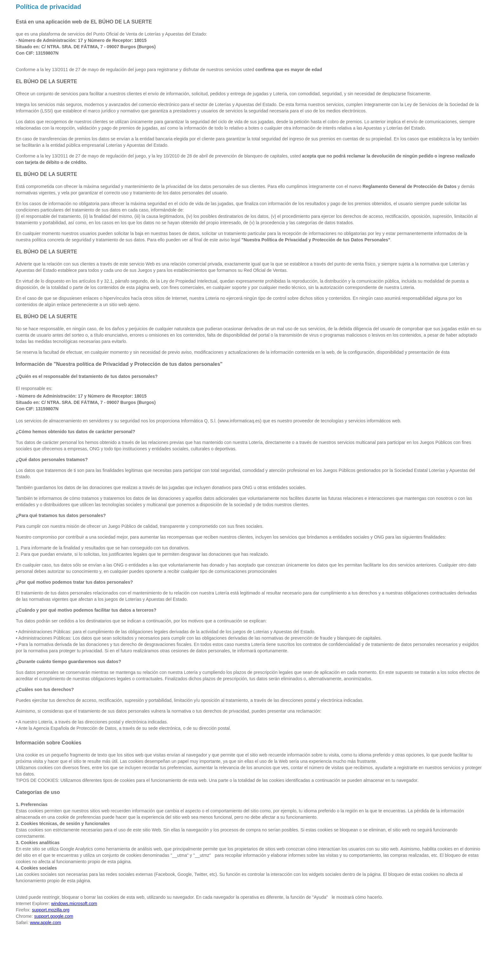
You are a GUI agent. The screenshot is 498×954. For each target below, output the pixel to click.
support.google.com (53, 916)
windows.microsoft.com (74, 903)
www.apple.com (45, 922)
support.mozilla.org (50, 909)
